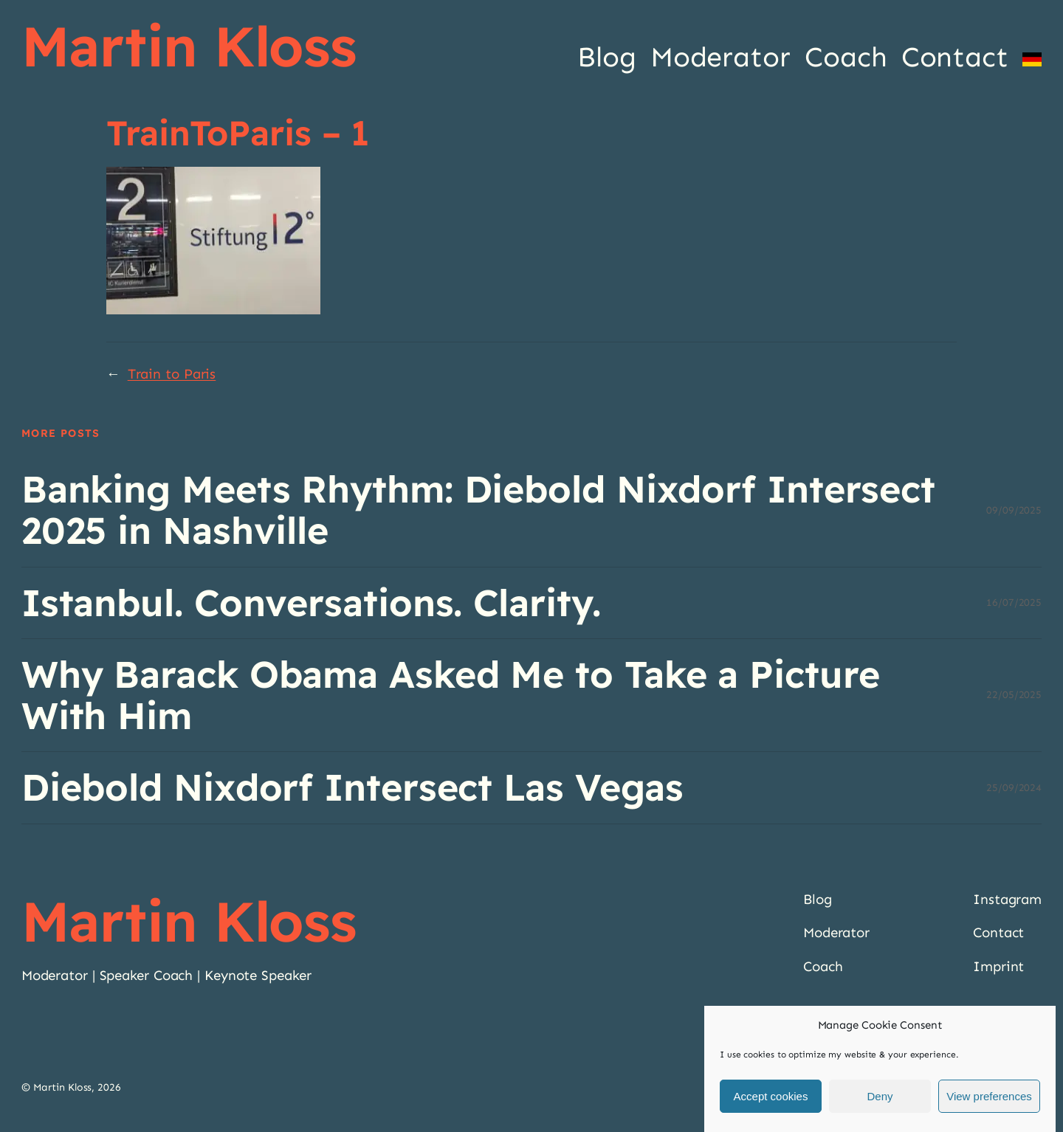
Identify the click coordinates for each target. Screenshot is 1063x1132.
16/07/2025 (1014, 602)
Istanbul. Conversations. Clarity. (311, 603)
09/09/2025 (1014, 510)
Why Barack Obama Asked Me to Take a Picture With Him (450, 695)
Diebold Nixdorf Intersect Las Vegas (352, 787)
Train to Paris (172, 373)
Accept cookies (771, 1096)
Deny (879, 1096)
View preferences (989, 1096)
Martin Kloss (189, 45)
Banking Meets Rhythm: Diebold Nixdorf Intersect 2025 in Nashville (478, 510)
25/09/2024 (1014, 787)
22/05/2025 (1014, 694)
